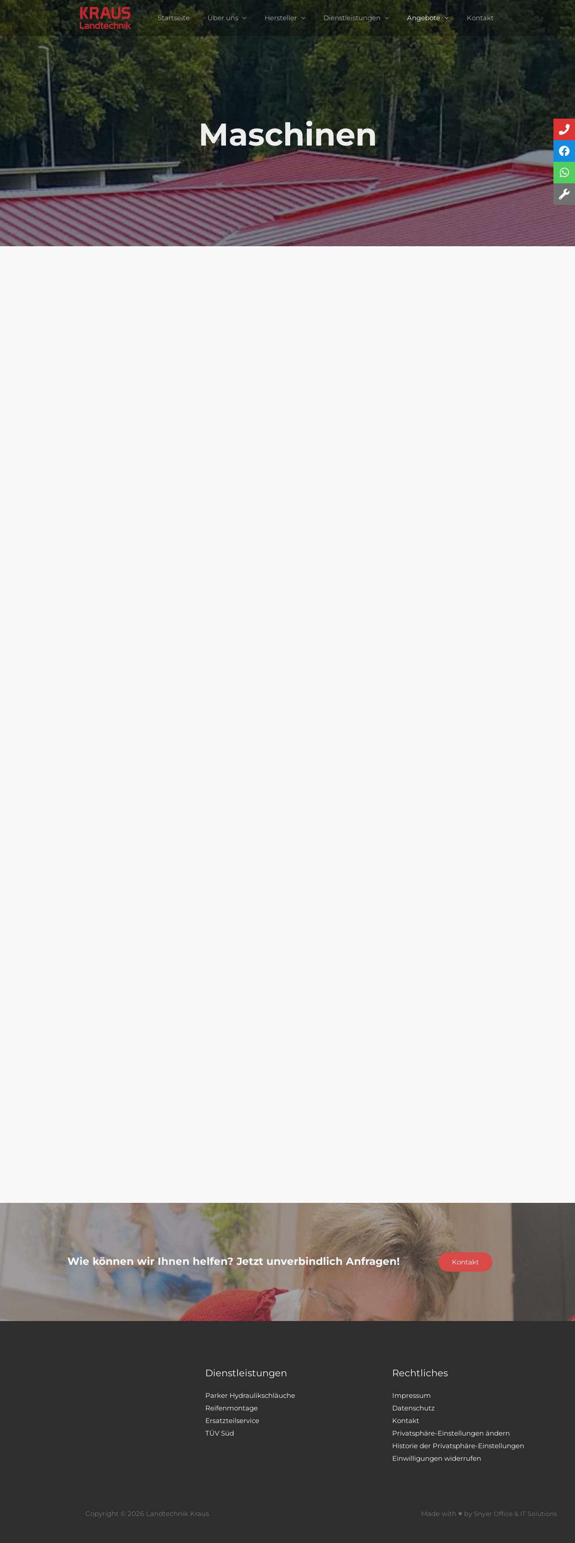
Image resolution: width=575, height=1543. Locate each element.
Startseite (185, 17)
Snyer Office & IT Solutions (513, 1513)
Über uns (229, 17)
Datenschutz (413, 1408)
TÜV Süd (219, 1433)
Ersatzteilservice (232, 1420)
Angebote (416, 17)
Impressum (411, 1395)
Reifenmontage (231, 1408)
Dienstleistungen (349, 17)
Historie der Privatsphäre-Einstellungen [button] (458, 1445)
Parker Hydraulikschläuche (250, 1395)
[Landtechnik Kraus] (119, 17)
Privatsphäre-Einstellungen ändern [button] (451, 1433)
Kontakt (469, 17)
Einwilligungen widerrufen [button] (436, 1458)
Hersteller (283, 17)
